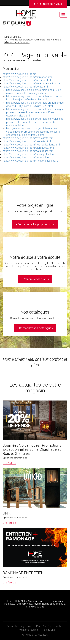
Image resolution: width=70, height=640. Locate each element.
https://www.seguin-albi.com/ (19, 73)
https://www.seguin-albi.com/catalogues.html (28, 151)
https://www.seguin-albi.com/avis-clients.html (28, 138)
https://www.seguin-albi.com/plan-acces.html (28, 147)
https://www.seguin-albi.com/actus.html (25, 86)
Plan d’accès (43, 626)
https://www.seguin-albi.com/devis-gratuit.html (29, 154)
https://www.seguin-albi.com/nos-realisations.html (31, 144)
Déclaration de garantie (19, 626)
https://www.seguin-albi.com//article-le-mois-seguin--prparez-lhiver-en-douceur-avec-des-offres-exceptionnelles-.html (36, 112)
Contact (59, 626)
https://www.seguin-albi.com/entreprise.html (27, 77)
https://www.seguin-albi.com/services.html (27, 80)
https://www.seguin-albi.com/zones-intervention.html (32, 83)
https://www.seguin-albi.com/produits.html (27, 141)
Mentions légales (28, 629)
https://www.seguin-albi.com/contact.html (26, 157)
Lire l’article (9, 463)
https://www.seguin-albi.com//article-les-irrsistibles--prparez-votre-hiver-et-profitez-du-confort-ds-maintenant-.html (35, 122)
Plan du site (48, 629)
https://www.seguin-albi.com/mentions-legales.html (32, 160)
